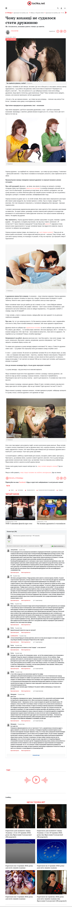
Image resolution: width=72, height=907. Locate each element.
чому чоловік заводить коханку (48, 466)
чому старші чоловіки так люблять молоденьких (35, 472)
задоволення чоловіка (33, 327)
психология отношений (46, 490)
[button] (61, 8)
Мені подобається (25, 572)
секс (12, 490)
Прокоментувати (15, 572)
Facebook (22, 482)
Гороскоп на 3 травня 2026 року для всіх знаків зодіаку (19, 897)
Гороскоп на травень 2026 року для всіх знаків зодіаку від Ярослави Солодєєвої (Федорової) (52, 898)
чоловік (20, 490)
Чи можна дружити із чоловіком (51, 523)
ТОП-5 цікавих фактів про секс (18, 523)
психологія (31, 490)
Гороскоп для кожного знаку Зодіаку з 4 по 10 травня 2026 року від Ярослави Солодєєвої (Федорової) (18, 833)
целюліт (47, 224)
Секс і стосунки (10, 39)
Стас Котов (14, 31)
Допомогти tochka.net (21, 13)
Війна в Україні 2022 (37, 13)
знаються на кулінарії (33, 188)
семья (61, 490)
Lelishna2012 (14, 635)
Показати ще (36, 755)
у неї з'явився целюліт (46, 232)
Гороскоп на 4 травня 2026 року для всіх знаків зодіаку (19, 866)
